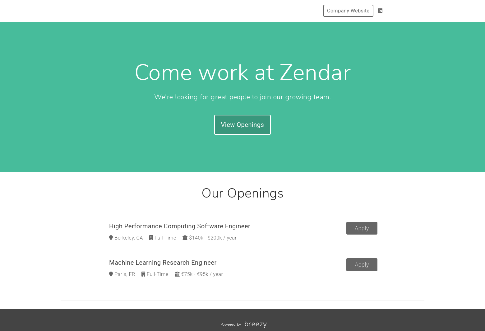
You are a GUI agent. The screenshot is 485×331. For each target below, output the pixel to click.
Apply (362, 228)
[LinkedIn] (380, 11)
